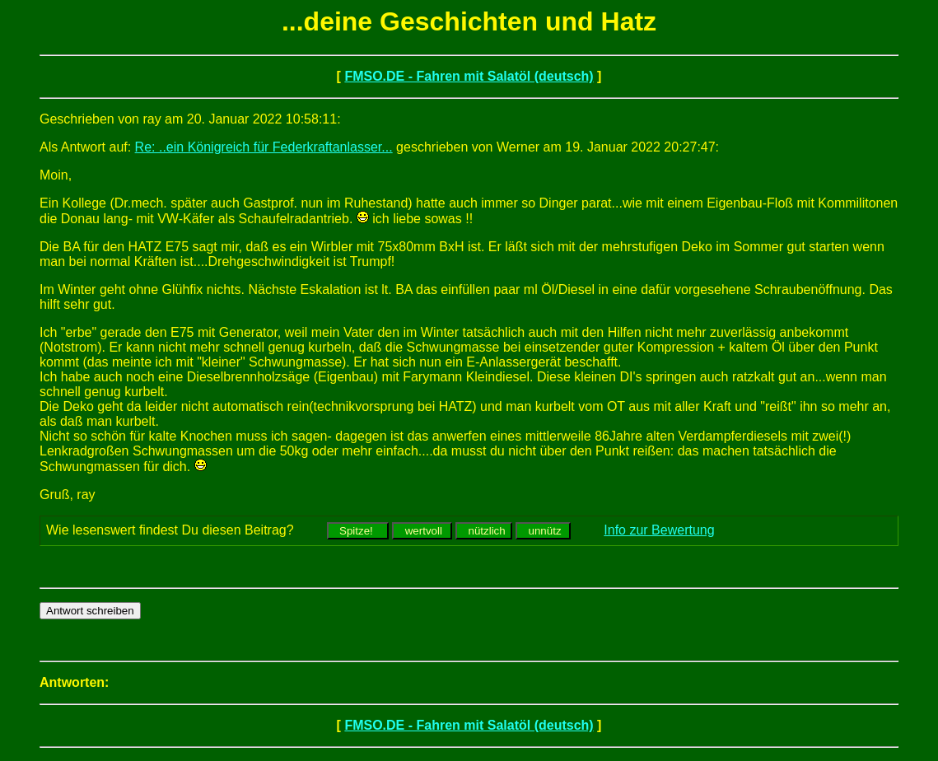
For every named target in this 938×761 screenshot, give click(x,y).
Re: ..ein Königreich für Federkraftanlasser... (264, 147)
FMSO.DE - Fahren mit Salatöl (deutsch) (468, 76)
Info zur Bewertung (659, 530)
